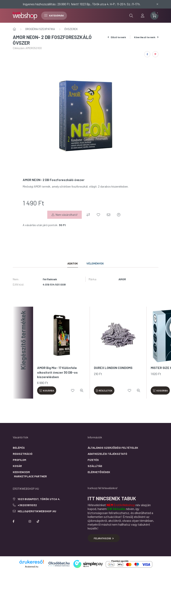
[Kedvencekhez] (98, 215)
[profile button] (143, 16)
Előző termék (117, 37)
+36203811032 (27, 505)
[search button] (131, 16)
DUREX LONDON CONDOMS (113, 368)
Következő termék (146, 37)
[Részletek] (104, 390)
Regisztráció (22, 453)
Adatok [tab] (72, 263)
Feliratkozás (104, 538)
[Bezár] (157, 4)
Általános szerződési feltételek (113, 447)
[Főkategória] (14, 29)
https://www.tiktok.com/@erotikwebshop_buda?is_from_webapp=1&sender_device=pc (38, 521)
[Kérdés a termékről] (119, 215)
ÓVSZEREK (71, 29)
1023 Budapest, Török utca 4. (39, 499)
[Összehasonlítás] (88, 215)
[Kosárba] (46, 390)
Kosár (17, 466)
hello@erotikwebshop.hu (37, 511)
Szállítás (95, 466)
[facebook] (147, 54)
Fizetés (93, 460)
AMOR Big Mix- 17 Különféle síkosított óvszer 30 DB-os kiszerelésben (57, 372)
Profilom (19, 460)
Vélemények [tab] (95, 263)
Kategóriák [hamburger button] (54, 15)
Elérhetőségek (99, 472)
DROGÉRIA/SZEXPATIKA (40, 29)
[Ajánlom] (108, 215)
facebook (14, 521)
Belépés (19, 447)
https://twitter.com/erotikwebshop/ (22, 521)
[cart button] (154, 16)
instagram (30, 521)
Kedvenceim (21, 472)
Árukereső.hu (31, 566)
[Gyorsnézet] (82, 390)
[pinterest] (155, 54)
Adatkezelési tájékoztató (107, 453)
